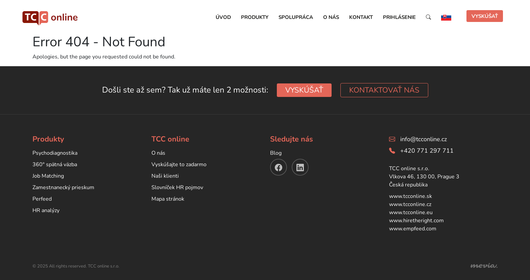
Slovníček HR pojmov (177, 187)
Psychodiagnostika (54, 153)
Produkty (254, 17)
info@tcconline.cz (423, 139)
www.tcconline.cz (410, 204)
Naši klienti (165, 176)
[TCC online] (50, 17)
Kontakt (361, 17)
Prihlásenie (399, 17)
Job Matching (48, 176)
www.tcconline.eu (411, 212)
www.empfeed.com (412, 228)
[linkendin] (300, 167)
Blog (276, 153)
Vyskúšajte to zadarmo (179, 164)
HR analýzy (45, 210)
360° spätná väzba (54, 164)
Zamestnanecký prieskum (63, 187)
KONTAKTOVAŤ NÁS (384, 90)
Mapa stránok (167, 199)
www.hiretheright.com (416, 220)
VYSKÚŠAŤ (485, 16)
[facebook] (278, 167)
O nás (331, 17)
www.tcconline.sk (410, 196)
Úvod (223, 17)
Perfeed (42, 199)
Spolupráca (296, 17)
